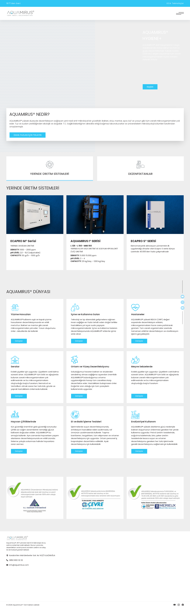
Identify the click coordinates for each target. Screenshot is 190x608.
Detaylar (19, 341)
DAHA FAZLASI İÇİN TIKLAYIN (27, 135)
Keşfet (150, 86)
